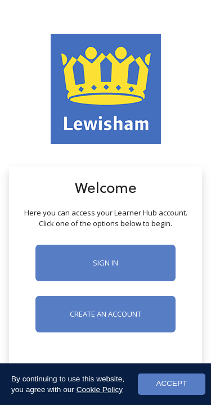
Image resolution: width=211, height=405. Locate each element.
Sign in (105, 263)
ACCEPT (171, 383)
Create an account (105, 314)
